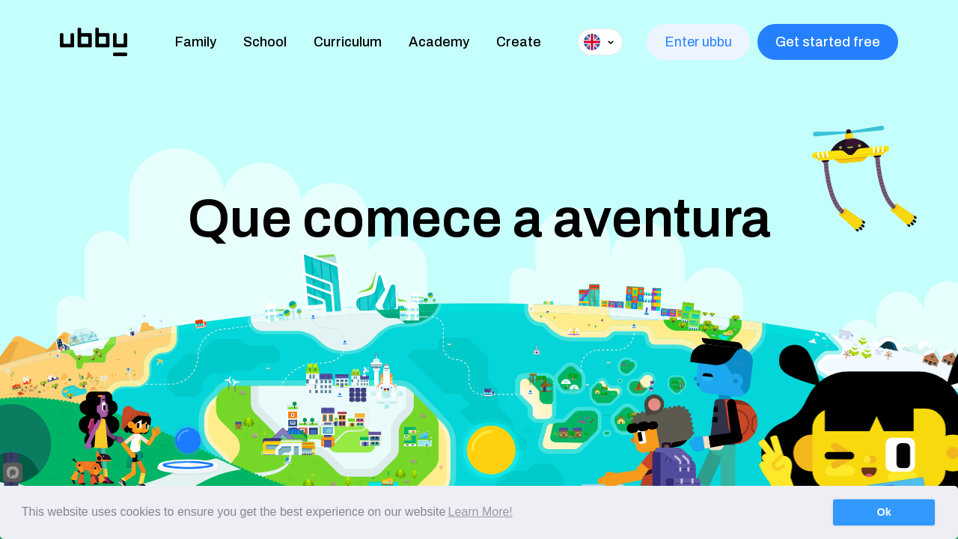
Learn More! (480, 511)
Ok (884, 512)
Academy (439, 41)
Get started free (827, 41)
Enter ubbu (698, 41)
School (265, 41)
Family (195, 41)
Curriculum (348, 41)
